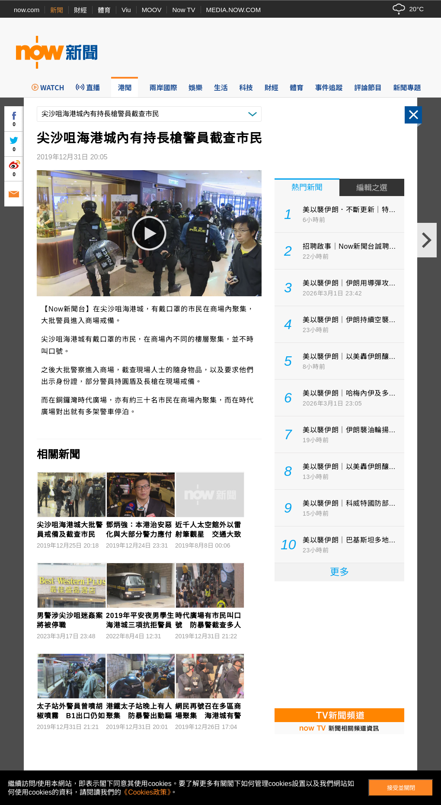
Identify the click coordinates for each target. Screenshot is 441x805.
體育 (104, 10)
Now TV (183, 9)
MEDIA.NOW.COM (233, 9)
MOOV (152, 9)
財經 (80, 10)
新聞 (56, 10)
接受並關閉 (401, 788)
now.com (26, 9)
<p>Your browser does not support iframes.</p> (339, 644)
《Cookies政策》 (145, 792)
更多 (339, 572)
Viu (126, 9)
